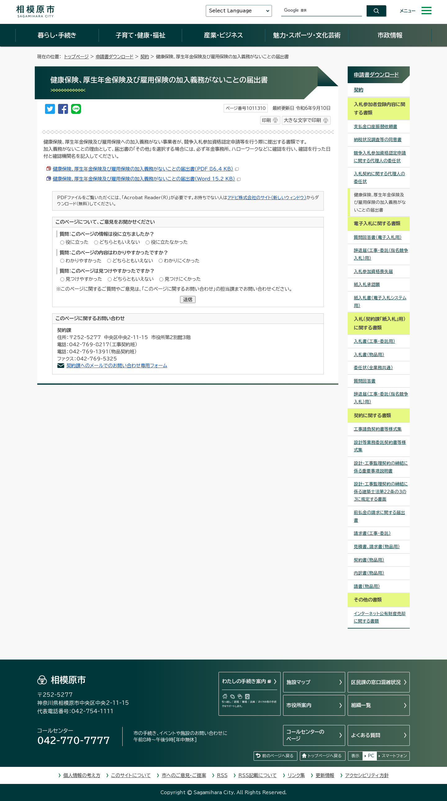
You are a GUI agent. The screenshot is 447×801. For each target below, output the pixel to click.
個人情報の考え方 (81, 775)
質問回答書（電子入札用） (378, 237)
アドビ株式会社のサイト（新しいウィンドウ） (267, 197)
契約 (144, 56)
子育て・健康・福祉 (140, 35)
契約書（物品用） (369, 560)
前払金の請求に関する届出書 (379, 516)
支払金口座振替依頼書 (375, 126)
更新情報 (325, 775)
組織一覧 (361, 705)
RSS (222, 775)
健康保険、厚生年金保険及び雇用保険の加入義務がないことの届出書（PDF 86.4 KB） (146, 169)
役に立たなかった (169, 242)
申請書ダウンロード (114, 56)
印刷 (266, 120)
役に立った (76, 242)
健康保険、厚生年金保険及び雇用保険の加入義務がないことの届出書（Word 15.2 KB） (147, 179)
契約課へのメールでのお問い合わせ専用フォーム (116, 365)
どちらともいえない (119, 242)
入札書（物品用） (369, 354)
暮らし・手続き (57, 35)
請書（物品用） (367, 586)
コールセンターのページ (305, 735)
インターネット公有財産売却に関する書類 (380, 617)
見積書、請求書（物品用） (377, 546)
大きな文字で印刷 (302, 120)
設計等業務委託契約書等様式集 (380, 446)
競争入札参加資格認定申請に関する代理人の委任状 (380, 157)
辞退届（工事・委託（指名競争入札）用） (381, 254)
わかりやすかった (83, 260)
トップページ (76, 56)
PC (371, 756)
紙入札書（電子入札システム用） (380, 302)
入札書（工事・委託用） (374, 341)
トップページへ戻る (324, 756)
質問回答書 (365, 381)
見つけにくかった (183, 279)
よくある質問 (365, 735)
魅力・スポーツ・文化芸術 (307, 35)
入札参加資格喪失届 (373, 271)
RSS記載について (257, 775)
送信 (187, 299)
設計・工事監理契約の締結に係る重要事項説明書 (381, 467)
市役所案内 (299, 705)
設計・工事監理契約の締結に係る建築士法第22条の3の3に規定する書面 (381, 491)
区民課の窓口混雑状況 (376, 682)
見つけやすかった (83, 279)
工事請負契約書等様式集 (378, 429)
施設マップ (298, 682)
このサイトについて (131, 775)
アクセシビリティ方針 (367, 775)
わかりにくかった (182, 260)
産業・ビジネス (223, 35)
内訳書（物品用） (369, 573)
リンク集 (296, 775)
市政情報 (389, 35)
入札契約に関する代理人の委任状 (379, 178)
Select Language (230, 10)
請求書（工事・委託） (372, 533)
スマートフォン (394, 756)
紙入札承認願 (367, 284)
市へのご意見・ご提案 (184, 775)
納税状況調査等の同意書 (378, 139)
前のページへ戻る (277, 756)
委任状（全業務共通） (373, 367)
